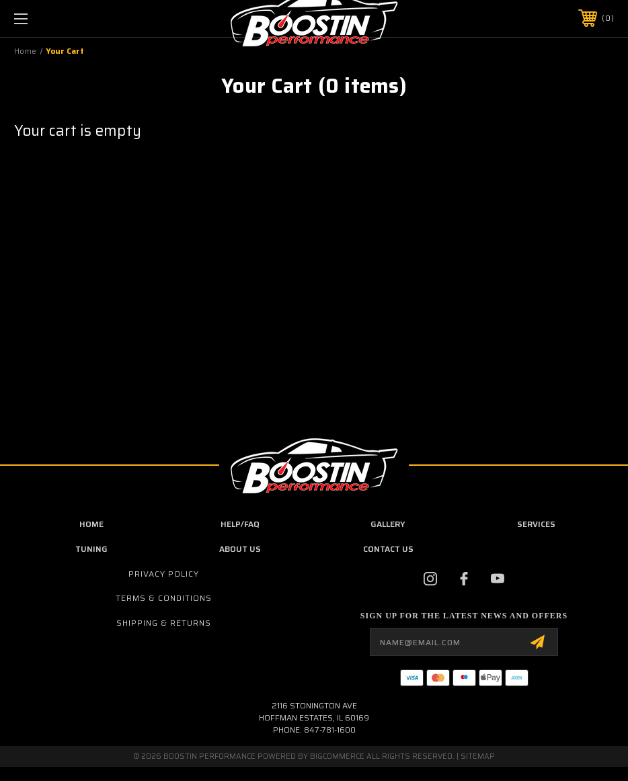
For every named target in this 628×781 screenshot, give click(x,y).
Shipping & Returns (163, 622)
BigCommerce (337, 756)
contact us (388, 548)
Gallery (387, 524)
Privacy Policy (163, 573)
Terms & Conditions (164, 597)
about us (240, 548)
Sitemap (478, 756)
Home (91, 524)
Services (536, 524)
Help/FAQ (240, 524)
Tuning (91, 548)
